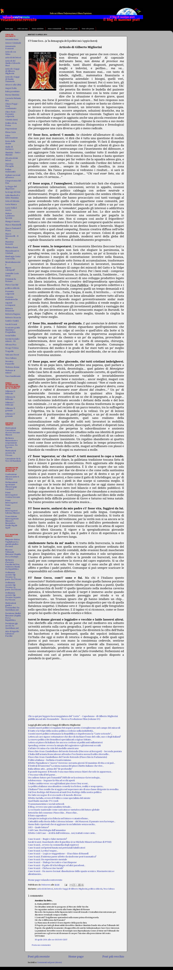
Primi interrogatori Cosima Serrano (12, 494)
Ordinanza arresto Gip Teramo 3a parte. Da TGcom (13, 575)
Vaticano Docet (12, 355)
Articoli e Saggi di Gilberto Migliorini (70, 889)
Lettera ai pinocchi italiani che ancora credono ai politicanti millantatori (65, 742)
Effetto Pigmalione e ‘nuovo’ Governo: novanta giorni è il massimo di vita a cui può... (71, 763)
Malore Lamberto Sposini (10, 215)
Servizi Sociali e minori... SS (12, 340)
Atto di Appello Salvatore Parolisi (12, 633)
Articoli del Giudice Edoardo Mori (12, 63)
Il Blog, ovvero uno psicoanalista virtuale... (50, 806)
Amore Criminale (13, 43)
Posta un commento (41, 945)
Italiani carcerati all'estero (12, 176)
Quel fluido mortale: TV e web (43, 801)
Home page (76, 956)
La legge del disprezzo (11, 187)
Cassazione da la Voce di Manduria (13, 459)
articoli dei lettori (45, 889)
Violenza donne (12, 367)
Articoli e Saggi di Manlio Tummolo (12, 79)
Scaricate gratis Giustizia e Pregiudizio (12, 329)
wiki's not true (22, 29)
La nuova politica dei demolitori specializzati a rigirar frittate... (60, 739)
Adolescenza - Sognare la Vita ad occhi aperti (51, 780)
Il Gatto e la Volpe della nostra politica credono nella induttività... (61, 730)
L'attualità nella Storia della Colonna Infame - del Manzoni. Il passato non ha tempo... (71, 821)
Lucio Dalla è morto (11, 209)
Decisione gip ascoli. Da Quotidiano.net (12, 625)
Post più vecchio (113, 956)
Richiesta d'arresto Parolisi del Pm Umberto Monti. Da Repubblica (12, 564)
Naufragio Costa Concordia (12, 257)
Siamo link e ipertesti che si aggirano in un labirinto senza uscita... (62, 824)
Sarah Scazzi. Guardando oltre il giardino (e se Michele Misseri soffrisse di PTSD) (69, 842)
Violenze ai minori (10, 371)
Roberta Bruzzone (9, 309)
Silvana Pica (10, 344)
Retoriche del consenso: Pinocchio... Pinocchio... (53, 812)
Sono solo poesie (88, 29)
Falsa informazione (11, 136)
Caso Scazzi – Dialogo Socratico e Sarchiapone (52, 862)
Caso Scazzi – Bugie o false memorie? (47, 839)
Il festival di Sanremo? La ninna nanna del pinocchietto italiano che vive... (66, 765)
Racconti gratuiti (71, 29)
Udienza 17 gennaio (10, 415)
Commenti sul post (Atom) (49, 962)
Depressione (11, 129)
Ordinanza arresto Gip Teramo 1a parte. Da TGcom (13, 596)
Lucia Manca (11, 204)
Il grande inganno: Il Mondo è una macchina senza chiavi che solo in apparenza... (70, 771)
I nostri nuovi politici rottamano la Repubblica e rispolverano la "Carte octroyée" (69, 733)
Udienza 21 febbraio (10, 392)
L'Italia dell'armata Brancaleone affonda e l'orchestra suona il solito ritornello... (69, 754)
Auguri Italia (11, 88)
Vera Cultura (108, 889)
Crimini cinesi (11, 120)
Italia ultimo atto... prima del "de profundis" (50, 768)
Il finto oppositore (37, 815)
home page (9, 29)
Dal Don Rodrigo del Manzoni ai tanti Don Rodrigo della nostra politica (64, 792)
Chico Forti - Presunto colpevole (11, 114)
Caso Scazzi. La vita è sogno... (43, 850)
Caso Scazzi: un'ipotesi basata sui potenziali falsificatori (56, 847)
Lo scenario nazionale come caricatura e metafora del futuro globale (63, 809)
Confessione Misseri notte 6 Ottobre (12, 476)
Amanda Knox (11, 39)
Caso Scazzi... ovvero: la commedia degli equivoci (53, 844)
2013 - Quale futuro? (38, 827)
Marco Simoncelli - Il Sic (11, 236)
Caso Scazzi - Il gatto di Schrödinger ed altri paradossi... (56, 865)
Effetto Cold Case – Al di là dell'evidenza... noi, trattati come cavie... (62, 833)
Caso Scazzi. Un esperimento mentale (47, 859)
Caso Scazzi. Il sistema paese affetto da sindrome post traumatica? (62, 856)
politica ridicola (95, 889)
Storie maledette (37, 29)
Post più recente (39, 956)
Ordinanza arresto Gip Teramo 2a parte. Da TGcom (13, 585)
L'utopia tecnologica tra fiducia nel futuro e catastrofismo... (58, 818)
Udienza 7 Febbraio (9, 403)
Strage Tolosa (12, 348)
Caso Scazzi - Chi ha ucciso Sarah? (45, 868)
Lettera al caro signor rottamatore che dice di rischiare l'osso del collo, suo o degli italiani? (74, 736)
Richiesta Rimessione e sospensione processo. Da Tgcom (11, 442)
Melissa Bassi (11, 247)
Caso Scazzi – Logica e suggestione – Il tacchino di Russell (58, 853)
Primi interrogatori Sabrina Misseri (12, 510)
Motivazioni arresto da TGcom (10, 452)
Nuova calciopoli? (10, 269)
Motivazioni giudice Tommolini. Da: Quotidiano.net (12, 606)
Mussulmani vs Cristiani (12, 252)
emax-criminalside (54, 29)
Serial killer (10, 335)
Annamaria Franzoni (10, 47)
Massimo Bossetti (9, 243)
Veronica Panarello (9, 362)
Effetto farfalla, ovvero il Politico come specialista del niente (59, 798)
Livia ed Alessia (12, 201)
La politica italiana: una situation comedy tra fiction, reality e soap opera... (66, 786)
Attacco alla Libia (13, 85)
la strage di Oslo (12, 192)
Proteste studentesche (11, 298)
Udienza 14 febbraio (10, 398)
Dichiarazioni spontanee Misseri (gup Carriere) (11, 485)
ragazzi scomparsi (10, 304)
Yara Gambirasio (13, 376)
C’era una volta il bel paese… (42, 774)
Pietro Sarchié (11, 285)
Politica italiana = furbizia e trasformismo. (49, 760)
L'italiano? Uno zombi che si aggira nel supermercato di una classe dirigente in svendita (73, 789)
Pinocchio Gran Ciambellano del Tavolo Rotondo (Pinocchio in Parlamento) (67, 757)
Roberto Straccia (13, 317)
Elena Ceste (10, 132)
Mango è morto (12, 221)
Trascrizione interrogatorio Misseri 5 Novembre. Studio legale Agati (12, 522)
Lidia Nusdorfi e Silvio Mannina (12, 196)
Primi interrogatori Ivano (11, 502)
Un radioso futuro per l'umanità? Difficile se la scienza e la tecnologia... (64, 777)
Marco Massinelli (13, 225)
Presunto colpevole (9, 292)
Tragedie (9, 351)
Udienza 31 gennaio (10, 409)
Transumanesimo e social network (46, 804)
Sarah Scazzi (11, 324)
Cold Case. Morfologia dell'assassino (47, 830)
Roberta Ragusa (12, 314)
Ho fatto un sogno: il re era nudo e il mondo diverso (54, 795)
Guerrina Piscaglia (9, 165)
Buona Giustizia (12, 95)
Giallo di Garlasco (9, 148)
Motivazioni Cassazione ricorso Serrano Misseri (12, 431)
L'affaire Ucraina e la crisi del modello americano (53, 748)
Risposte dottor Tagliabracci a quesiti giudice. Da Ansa (12, 542)
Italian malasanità (10, 170)
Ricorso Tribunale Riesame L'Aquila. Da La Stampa (13, 553)
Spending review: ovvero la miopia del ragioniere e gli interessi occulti (64, 745)
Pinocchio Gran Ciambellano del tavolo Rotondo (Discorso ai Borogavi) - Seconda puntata (75, 751)
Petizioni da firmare (10, 280)
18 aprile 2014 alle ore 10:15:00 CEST (51, 939)
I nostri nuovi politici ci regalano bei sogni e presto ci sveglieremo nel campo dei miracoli (74, 727)
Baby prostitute (12, 91)
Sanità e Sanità (12, 321)
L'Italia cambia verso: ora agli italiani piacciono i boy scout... (58, 783)
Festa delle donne (10, 142)
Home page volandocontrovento (45, 880)
